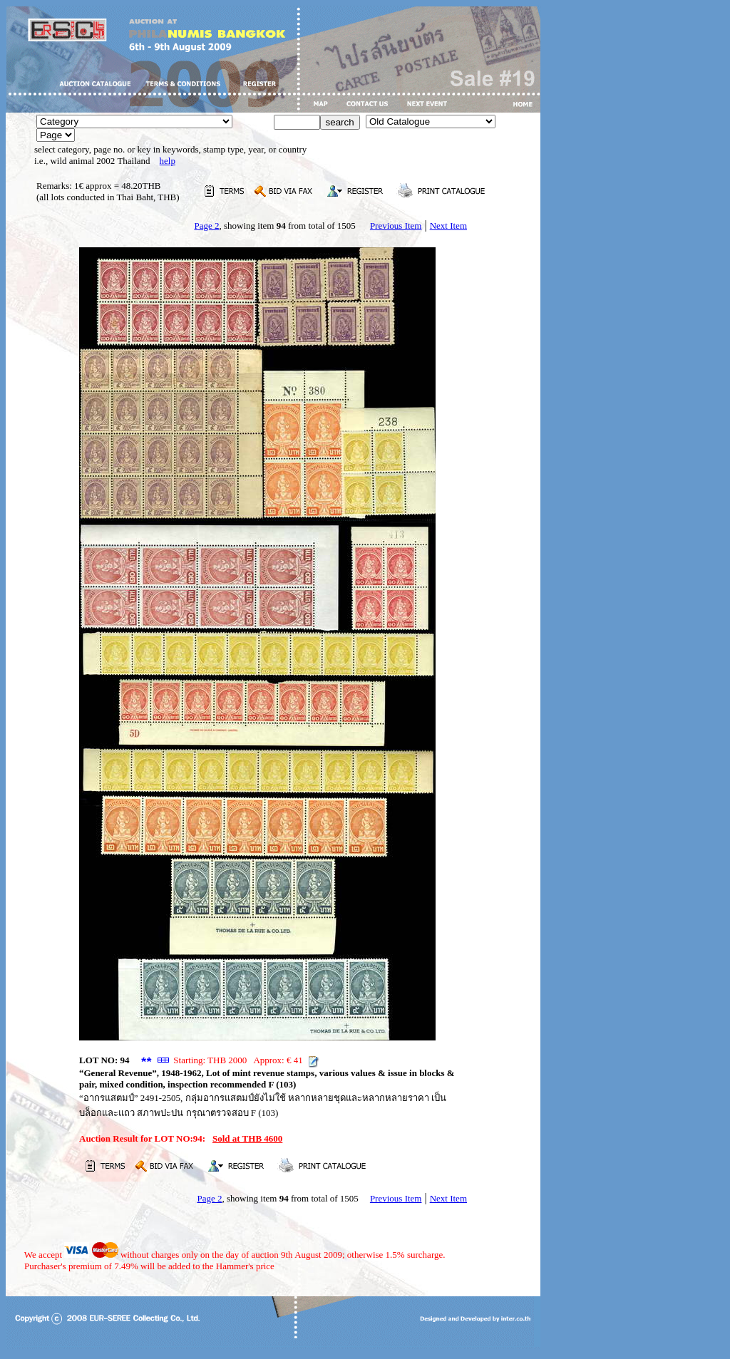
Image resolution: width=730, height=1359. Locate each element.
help (167, 160)
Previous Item (396, 225)
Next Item (448, 225)
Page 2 (206, 225)
